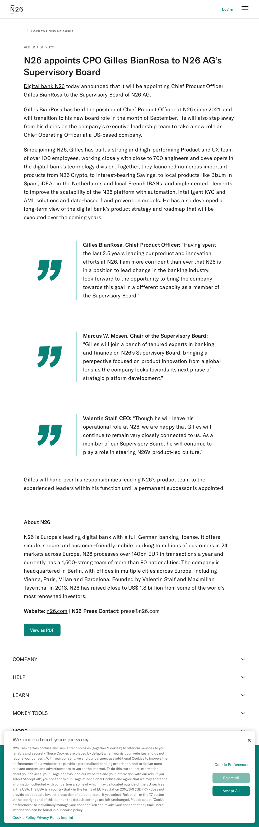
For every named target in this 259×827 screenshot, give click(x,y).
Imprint (67, 817)
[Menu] (245, 9)
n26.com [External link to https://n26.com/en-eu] (57, 611)
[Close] (249, 740)
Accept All (231, 790)
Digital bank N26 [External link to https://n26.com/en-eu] (44, 86)
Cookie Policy (24, 817)
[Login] (227, 9)
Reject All (231, 777)
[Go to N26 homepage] (17, 9)
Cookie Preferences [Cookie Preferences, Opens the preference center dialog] (231, 764)
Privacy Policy (48, 817)
